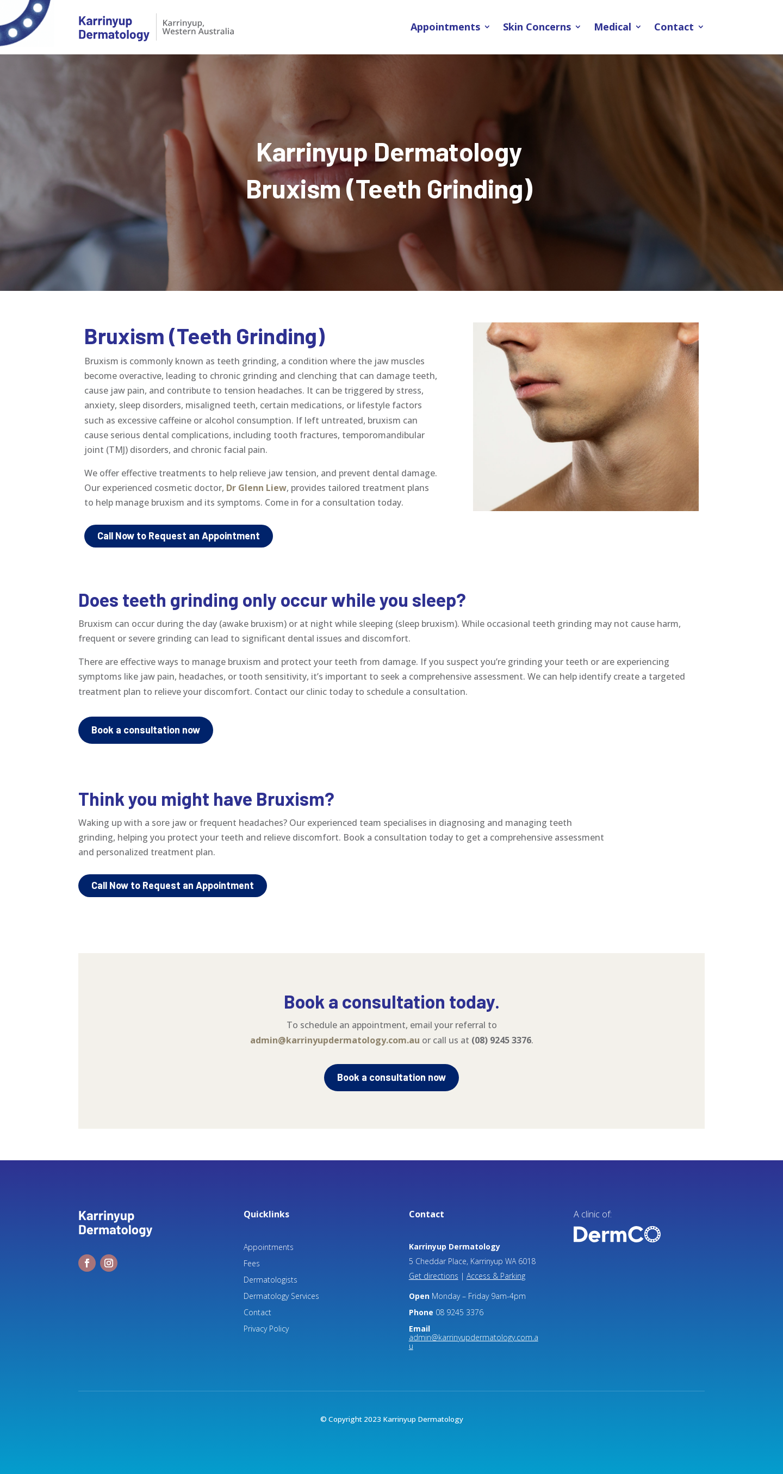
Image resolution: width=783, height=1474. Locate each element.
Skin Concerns (537, 27)
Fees (252, 1264)
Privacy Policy (266, 1329)
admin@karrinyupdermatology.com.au (335, 1040)
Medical (612, 27)
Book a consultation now (145, 730)
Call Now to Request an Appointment (178, 536)
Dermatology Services (281, 1296)
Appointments (445, 27)
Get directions (433, 1276)
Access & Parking (496, 1276)
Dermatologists (270, 1280)
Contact (674, 27)
